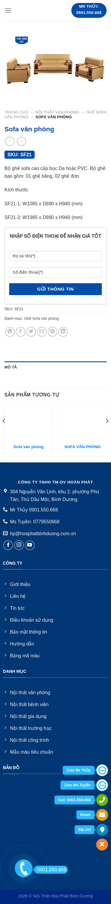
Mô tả (10, 367)
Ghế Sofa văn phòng (41, 318)
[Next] (107, 433)
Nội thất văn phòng (57, 112)
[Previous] (4, 433)
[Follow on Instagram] (19, 545)
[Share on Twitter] (31, 332)
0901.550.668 (50, 869)
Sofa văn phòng (28, 447)
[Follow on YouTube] (30, 545)
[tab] (55, 367)
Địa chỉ (84, 829)
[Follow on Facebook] (8, 545)
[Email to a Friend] (42, 332)
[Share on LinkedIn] (63, 332)
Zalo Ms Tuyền (77, 785)
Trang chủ (16, 112)
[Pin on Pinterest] (52, 332)
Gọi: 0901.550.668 (74, 800)
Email (85, 814)
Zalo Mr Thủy (79, 770)
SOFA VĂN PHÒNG (82, 447)
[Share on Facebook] (20, 332)
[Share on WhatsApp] (10, 332)
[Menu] (8, 10)
